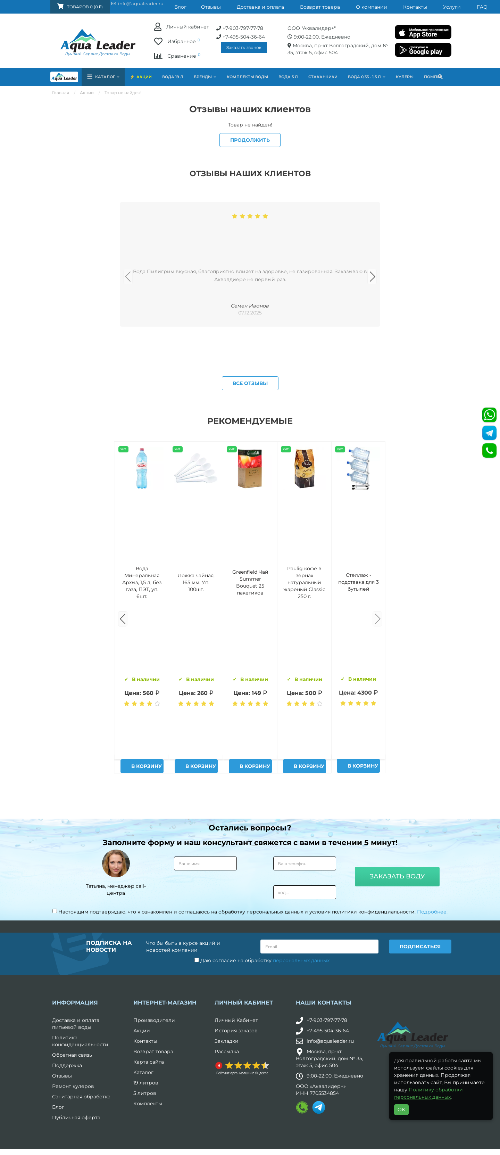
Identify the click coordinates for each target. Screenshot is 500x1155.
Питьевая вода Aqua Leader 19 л (358, 744)
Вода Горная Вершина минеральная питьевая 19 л (142, 744)
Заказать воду (397, 1039)
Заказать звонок (176, 47)
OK (401, 1109)
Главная (60, 92)
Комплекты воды (247, 76)
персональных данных (301, 1123)
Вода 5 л (288, 76)
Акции (144, 76)
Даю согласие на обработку (262, 1123)
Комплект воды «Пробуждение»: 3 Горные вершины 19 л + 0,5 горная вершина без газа (196, 745)
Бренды (205, 76)
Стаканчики (323, 76)
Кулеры (405, 76)
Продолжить (250, 140)
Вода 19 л (172, 76)
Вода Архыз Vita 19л (250, 744)
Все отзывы (250, 546)
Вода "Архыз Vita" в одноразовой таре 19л (305, 744)
